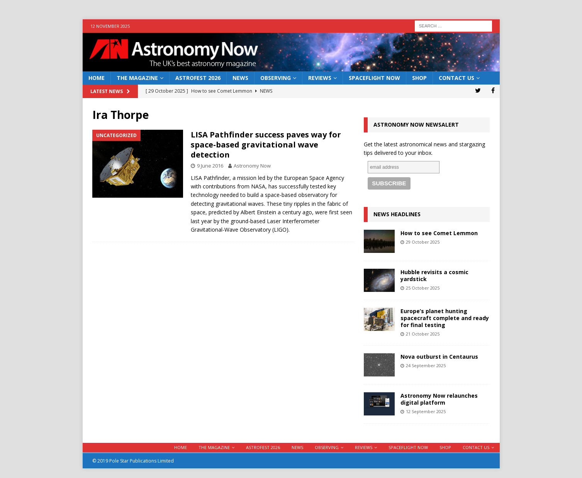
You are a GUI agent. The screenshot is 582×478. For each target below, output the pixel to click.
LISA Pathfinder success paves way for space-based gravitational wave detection (266, 144)
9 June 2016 (210, 165)
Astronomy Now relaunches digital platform (439, 399)
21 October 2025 (422, 334)
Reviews (319, 77)
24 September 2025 (426, 365)
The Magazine (137, 77)
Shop (419, 77)
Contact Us (456, 77)
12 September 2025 (426, 411)
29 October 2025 (422, 242)
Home (96, 77)
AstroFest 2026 (198, 77)
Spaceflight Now (374, 77)
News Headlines (397, 214)
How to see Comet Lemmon (439, 233)
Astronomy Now (252, 165)
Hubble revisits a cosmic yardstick (434, 275)
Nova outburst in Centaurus (439, 356)
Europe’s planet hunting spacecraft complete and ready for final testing (444, 318)
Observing (275, 77)
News (240, 77)
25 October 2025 (422, 288)
